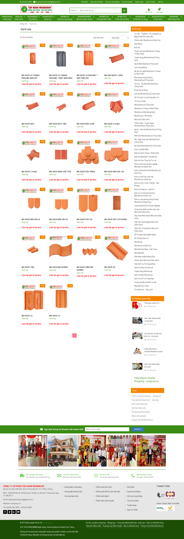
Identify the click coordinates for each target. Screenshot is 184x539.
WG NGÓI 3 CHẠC (29, 172)
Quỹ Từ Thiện (150, 2)
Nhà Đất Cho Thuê (141, 286)
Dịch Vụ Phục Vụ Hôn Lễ (143, 268)
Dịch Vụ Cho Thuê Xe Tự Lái (145, 160)
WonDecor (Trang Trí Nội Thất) (146, 108)
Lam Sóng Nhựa (140, 67)
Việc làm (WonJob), (93, 526)
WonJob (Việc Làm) (142, 119)
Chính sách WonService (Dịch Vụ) (147, 40)
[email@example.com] (107, 429)
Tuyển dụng (139, 2)
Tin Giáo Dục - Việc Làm (143, 290)
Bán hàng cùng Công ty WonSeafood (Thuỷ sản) (144, 78)
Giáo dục (155, 400)
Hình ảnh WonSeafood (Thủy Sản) (147, 136)
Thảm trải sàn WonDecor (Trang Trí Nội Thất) (147, 52)
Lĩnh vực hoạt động (112, 2)
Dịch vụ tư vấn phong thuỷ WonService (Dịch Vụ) (144, 194)
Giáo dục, (141, 523)
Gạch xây (25, 81)
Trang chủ (23, 24)
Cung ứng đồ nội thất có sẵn (145, 282)
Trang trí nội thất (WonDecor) (142, 420)
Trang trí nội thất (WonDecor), (152, 526)
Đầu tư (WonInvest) (139, 416)
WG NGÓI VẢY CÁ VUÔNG (115, 219)
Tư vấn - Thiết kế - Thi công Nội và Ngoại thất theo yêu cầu (147, 35)
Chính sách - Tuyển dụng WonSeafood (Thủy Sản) (144, 124)
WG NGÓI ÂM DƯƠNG (58, 267)
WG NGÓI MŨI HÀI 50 (58, 219)
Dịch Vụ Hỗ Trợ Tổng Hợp (144, 279)
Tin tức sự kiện (127, 2)
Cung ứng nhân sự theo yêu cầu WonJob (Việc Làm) (146, 210)
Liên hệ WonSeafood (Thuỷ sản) (147, 94)
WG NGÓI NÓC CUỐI (85, 124)
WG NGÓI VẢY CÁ (84, 219)
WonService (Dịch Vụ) (142, 246)
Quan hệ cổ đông (96, 2)
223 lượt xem (150, 355)
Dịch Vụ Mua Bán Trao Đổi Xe (145, 157)
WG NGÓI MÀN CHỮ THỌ (60, 172)
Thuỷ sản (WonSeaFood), (127, 523)
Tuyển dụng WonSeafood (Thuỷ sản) (146, 59)
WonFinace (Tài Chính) (143, 116)
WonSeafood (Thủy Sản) (144, 105)
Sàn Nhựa (138, 44)
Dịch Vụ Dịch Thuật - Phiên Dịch (146, 153)
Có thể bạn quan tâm (141, 298)
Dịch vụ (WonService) (139, 404)
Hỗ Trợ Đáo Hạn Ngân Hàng (145, 235)
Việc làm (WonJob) (139, 408)
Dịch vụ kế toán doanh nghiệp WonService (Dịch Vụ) (145, 165)
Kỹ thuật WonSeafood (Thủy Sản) (147, 146)
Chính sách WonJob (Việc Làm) (146, 260)
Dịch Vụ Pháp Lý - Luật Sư (144, 189)
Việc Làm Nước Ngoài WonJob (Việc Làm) (146, 223)
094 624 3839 (27, 2)
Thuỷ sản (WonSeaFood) (141, 400)
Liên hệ (160, 2)
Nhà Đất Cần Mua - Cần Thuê (145, 249)
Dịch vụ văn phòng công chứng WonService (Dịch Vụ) (146, 200)
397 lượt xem (150, 324)
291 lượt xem (150, 370)
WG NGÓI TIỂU (28, 267)
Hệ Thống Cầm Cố (141, 238)
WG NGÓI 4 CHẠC (112, 124)
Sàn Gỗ (137, 48)
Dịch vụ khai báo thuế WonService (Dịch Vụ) (147, 171)
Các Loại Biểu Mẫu (141, 149)
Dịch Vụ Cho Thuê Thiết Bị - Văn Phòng (146, 184)
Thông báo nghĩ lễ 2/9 (151, 303)
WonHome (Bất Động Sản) (144, 112)
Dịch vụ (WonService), (155, 523)
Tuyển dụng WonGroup (143, 271)
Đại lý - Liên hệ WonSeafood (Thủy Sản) (147, 130)
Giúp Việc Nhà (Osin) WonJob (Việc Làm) (147, 217)
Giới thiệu (84, 2)
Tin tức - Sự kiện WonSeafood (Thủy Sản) (146, 85)
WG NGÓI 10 (54, 316)
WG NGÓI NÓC (28, 124)
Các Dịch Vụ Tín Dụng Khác (144, 264)
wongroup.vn (47, 523)
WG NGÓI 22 (27, 316)
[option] (33, 451)
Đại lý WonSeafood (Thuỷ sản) (146, 64)
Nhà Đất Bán (139, 253)
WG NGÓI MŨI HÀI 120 (114, 172)
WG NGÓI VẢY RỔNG (86, 172)
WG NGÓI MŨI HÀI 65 (31, 219)
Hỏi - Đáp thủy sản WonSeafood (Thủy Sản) (146, 140)
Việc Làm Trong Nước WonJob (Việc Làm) (146, 229)
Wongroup (138, 242)
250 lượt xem (150, 340)
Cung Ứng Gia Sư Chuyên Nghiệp (147, 206)
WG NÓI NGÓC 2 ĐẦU (113, 75)
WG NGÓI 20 (109, 267)
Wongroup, (111, 523)
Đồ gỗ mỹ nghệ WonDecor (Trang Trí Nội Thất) (147, 72)
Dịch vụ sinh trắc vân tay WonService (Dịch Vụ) (143, 178)
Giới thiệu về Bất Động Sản (144, 257)
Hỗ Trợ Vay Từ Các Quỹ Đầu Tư (146, 97)
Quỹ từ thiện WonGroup (143, 275)
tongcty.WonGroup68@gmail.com (48, 2)
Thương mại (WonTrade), (112, 526)
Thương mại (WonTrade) (140, 412)
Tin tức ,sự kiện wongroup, (95, 523)
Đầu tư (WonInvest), (131, 526)
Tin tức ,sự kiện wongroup (141, 396)
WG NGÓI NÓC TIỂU (57, 124)
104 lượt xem (150, 306)
